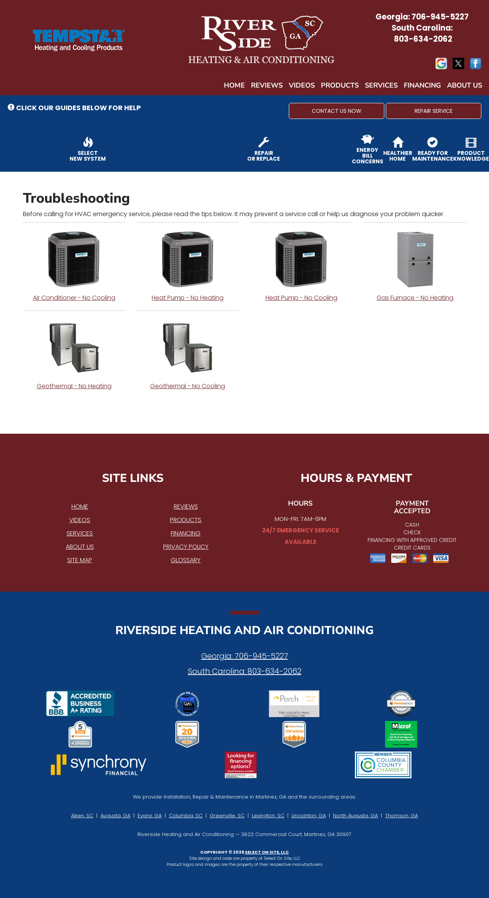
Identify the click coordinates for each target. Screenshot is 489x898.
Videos (302, 85)
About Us (464, 85)
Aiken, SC (82, 815)
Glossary (186, 560)
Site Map (79, 560)
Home (234, 85)
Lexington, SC (268, 815)
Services (381, 85)
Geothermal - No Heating (74, 354)
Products (340, 85)
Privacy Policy (186, 546)
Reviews (267, 85)
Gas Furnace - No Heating (415, 266)
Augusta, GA (115, 815)
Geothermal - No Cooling (188, 354)
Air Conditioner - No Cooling (74, 266)
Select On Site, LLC (267, 852)
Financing (422, 85)
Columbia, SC (185, 815)
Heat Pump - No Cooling (301, 266)
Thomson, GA (401, 815)
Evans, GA (150, 815)
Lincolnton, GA (308, 815)
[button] (336, 111)
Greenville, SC (227, 815)
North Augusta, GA (355, 815)
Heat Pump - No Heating (188, 266)
